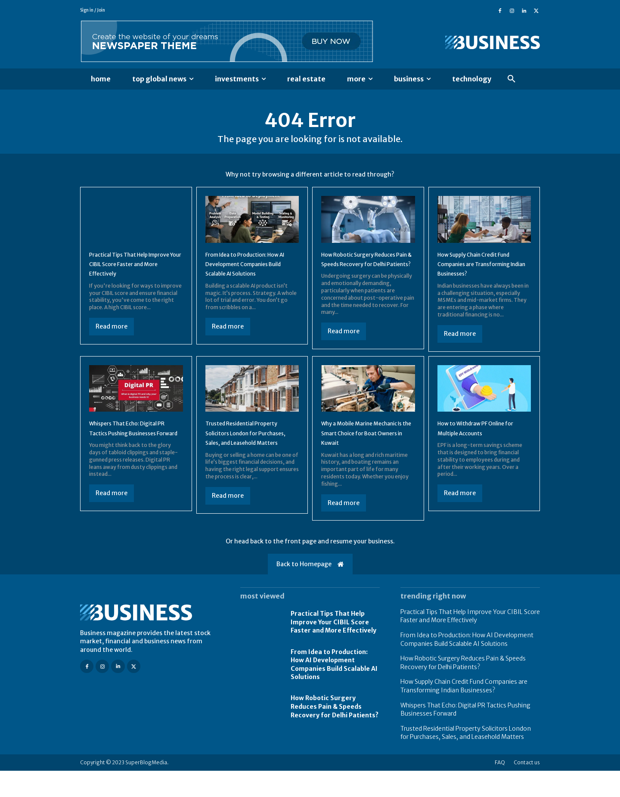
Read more (111, 333)
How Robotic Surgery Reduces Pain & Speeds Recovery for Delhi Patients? (367, 271)
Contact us (527, 788)
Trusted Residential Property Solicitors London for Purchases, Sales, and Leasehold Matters (465, 759)
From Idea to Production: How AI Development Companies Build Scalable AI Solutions (466, 665)
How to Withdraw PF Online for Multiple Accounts (481, 444)
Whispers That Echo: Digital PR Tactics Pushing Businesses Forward (134, 449)
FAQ (500, 788)
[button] (511, 79)
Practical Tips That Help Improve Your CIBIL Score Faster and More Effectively (133, 271)
